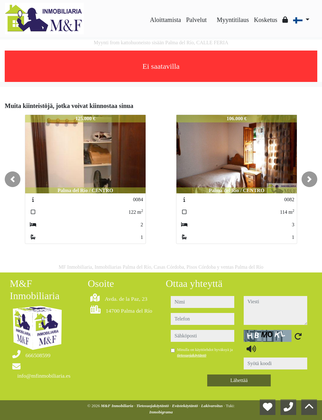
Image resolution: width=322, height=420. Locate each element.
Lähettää (238, 380)
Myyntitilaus (233, 19)
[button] (12, 179)
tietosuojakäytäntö (191, 355)
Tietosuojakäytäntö (153, 405)
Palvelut (196, 19)
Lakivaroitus (212, 405)
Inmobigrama (161, 412)
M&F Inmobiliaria (117, 405)
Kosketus (265, 19)
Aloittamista (165, 19)
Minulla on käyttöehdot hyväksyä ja (205, 352)
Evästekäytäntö (185, 405)
